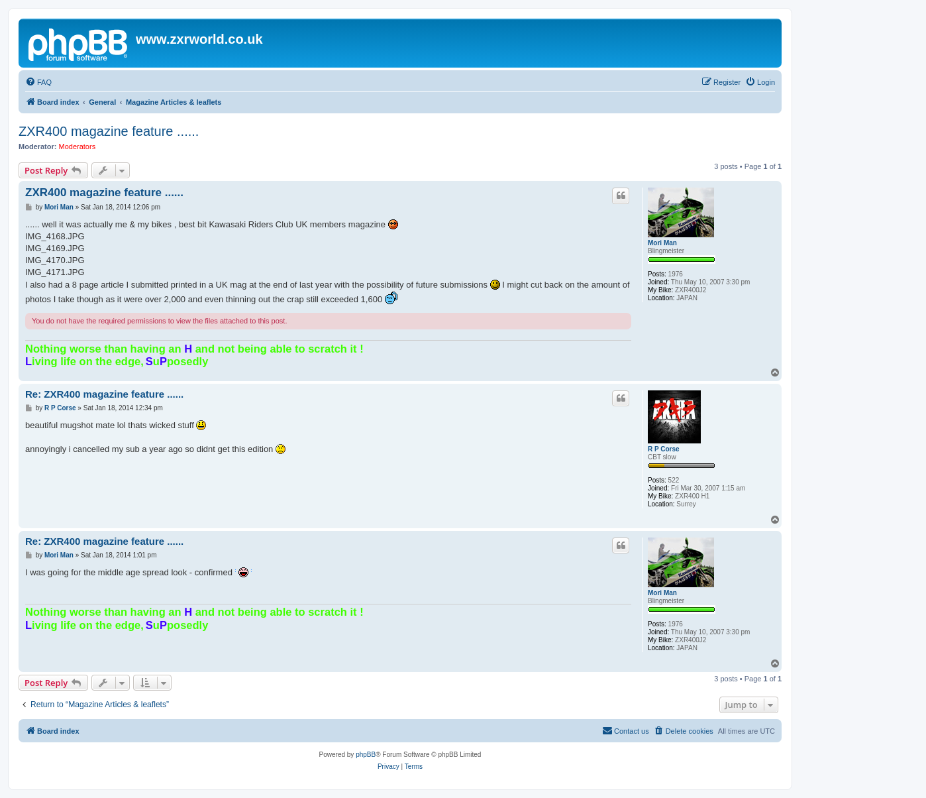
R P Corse (664, 449)
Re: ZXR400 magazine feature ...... (104, 394)
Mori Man (662, 243)
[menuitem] (38, 82)
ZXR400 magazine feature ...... (109, 131)
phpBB (366, 754)
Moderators (77, 146)
